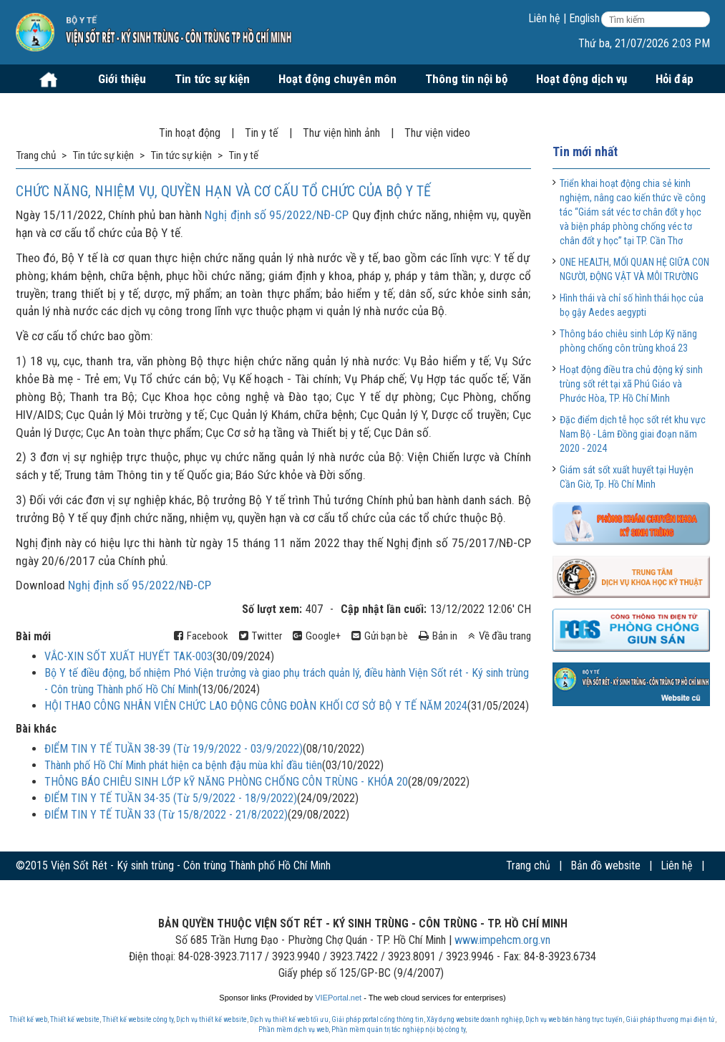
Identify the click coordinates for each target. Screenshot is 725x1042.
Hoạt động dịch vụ (581, 79)
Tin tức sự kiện (212, 79)
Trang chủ (528, 865)
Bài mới (33, 636)
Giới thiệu (122, 79)
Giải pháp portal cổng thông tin (377, 1019)
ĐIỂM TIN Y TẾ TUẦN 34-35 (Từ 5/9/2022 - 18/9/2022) (170, 798)
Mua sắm (52, 107)
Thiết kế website (74, 1019)
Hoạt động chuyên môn (337, 79)
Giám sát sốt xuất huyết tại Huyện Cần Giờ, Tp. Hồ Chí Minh (627, 477)
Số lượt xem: (272, 609)
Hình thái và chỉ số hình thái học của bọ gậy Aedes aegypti (632, 305)
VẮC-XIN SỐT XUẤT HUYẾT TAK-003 (128, 656)
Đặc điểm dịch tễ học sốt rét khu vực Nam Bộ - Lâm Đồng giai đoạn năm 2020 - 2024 (633, 434)
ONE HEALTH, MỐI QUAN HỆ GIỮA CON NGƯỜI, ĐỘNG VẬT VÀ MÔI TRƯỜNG (634, 269)
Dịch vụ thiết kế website (211, 1019)
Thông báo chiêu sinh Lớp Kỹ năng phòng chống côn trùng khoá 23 (628, 341)
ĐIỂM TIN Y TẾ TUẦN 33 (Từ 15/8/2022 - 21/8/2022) (166, 814)
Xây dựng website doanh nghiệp (474, 1019)
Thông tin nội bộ (466, 79)
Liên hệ (544, 18)
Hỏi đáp (675, 79)
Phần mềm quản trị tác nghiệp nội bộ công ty (398, 1029)
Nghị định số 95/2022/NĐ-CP (277, 215)
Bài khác (36, 728)
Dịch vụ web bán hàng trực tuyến (574, 1019)
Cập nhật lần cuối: (384, 609)
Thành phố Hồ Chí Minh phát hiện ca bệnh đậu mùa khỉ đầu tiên (183, 765)
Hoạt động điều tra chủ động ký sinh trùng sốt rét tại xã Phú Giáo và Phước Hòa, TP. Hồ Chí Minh (631, 384)
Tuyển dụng (133, 107)
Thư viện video (437, 133)
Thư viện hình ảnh (341, 133)
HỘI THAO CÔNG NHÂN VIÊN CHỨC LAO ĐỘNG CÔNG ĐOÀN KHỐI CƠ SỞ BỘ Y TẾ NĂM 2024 (255, 706)
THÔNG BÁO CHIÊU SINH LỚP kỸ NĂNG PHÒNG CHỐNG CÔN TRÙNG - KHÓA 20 (226, 781)
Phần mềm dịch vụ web (293, 1029)
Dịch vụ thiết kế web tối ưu (289, 1019)
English (584, 18)
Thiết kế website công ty (137, 1019)
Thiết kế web (28, 1019)
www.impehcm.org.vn (502, 940)
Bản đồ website (605, 865)
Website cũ (684, 894)
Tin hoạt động (189, 133)
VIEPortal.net (338, 997)
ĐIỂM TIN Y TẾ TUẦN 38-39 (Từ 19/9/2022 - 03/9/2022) (173, 749)
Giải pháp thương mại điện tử (670, 1019)
